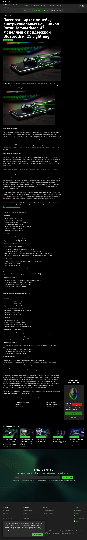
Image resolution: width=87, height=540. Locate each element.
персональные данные (33, 530)
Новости (51, 6)
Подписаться (67, 477)
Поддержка (59, 6)
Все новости (7, 15)
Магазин (26, 6)
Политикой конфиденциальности (56, 482)
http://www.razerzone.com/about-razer (30, 398)
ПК (31, 6)
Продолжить (37, 534)
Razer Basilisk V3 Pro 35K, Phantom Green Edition (73, 408)
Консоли (36, 6)
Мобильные (44, 6)
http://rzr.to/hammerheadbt (37, 205)
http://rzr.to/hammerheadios (11, 207)
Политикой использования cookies (22, 529)
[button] (72, 417)
